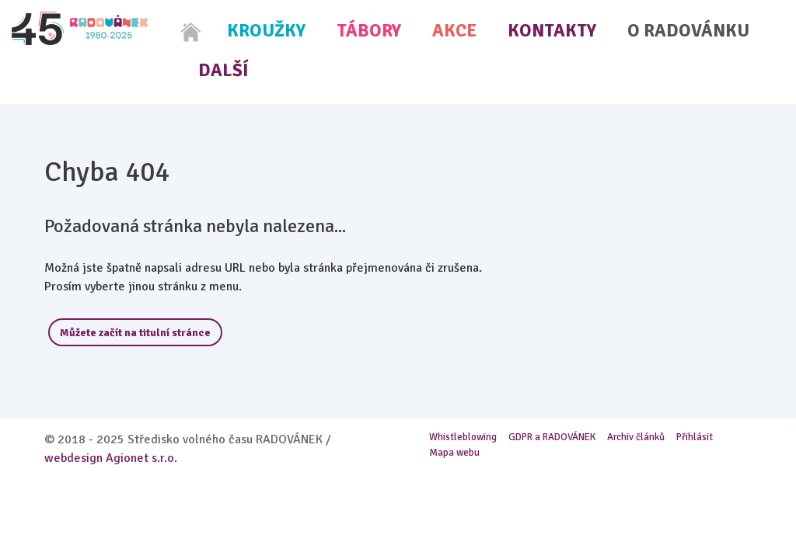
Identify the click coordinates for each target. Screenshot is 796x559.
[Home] (191, 32)
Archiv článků (636, 437)
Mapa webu (454, 452)
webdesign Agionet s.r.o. (110, 458)
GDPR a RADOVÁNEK (551, 437)
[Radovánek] (80, 28)
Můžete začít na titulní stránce (135, 332)
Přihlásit (694, 437)
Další (223, 70)
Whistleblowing (463, 437)
